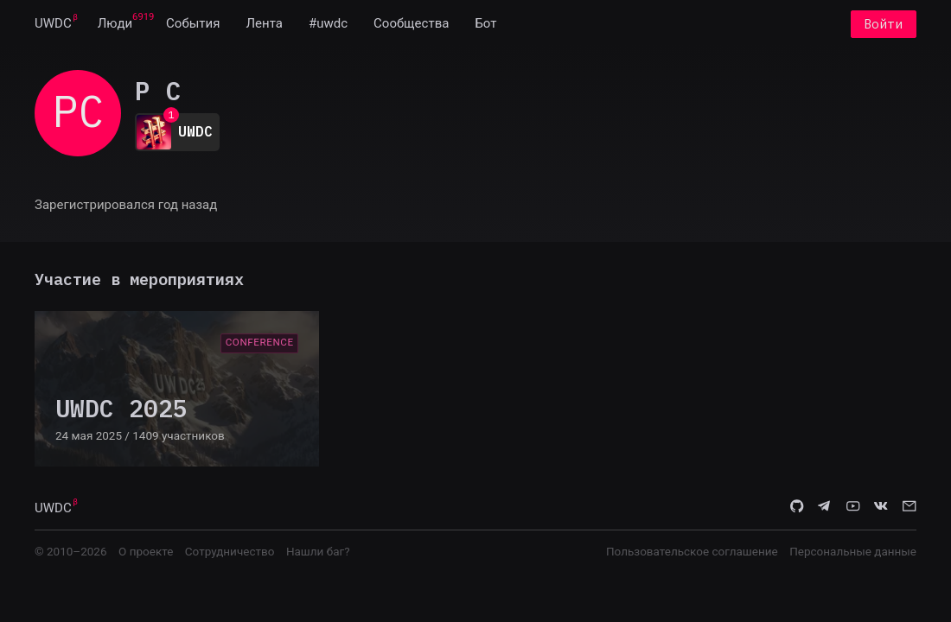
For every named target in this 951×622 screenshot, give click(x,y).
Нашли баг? (318, 551)
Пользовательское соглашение (692, 551)
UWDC (53, 24)
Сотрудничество (230, 551)
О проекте (145, 551)
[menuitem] (53, 24)
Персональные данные (852, 551)
